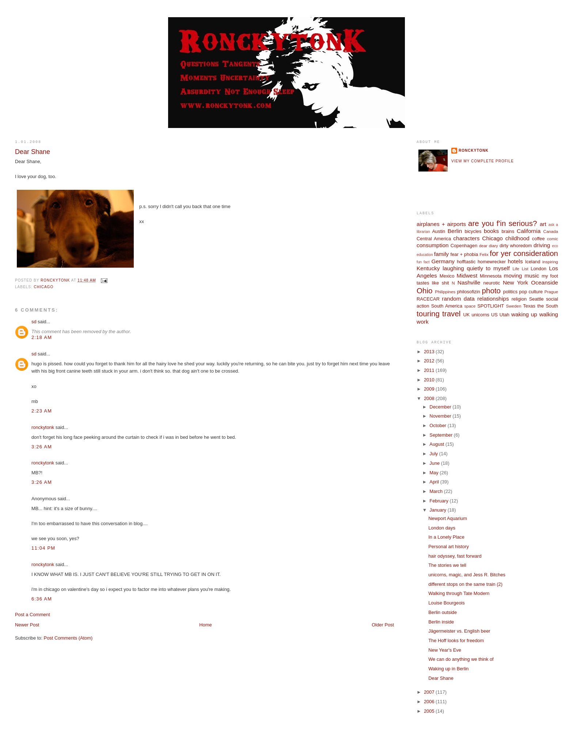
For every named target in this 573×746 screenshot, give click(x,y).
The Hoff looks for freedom (456, 640)
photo (491, 290)
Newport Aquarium (447, 518)
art (543, 224)
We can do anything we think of (460, 659)
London (538, 268)
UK (466, 314)
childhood (517, 238)
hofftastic (466, 261)
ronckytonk (42, 427)
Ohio (424, 290)
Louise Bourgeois (446, 603)
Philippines (445, 292)
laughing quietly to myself (476, 268)
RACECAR (428, 299)
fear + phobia (464, 254)
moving (513, 275)
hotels (515, 261)
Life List (520, 269)
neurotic (491, 283)
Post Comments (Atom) (68, 638)
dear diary (488, 246)
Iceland (532, 261)
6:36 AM (41, 599)
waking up (524, 314)
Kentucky (428, 268)
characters (466, 238)
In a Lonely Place (446, 537)
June (435, 463)
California (528, 231)
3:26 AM (41, 446)
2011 (430, 370)
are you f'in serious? (502, 223)
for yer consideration (524, 253)
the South (547, 306)
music (531, 275)
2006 (430, 701)
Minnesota (490, 276)
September (441, 435)
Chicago (43, 287)
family (441, 254)
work (423, 322)
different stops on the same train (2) (465, 584)
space (469, 306)
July (434, 453)
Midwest (467, 275)
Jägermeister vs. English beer (459, 631)
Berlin (455, 231)
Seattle (536, 299)
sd (34, 321)
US (494, 314)
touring (428, 313)
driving (542, 245)
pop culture (531, 291)
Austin (438, 231)
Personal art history (448, 546)
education (425, 255)
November (440, 416)
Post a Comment (32, 614)
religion (519, 299)
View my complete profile (482, 161)
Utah (504, 314)
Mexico (447, 276)
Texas (529, 306)
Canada (550, 231)
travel (451, 313)
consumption (433, 245)
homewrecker (492, 261)
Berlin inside (441, 622)
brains (507, 231)
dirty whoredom (516, 245)
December (440, 407)
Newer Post (27, 625)
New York (515, 282)
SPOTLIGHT (490, 306)
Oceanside (544, 282)
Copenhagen (464, 245)
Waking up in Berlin (448, 668)
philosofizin (468, 291)
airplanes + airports (441, 224)
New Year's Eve (444, 650)
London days (441, 528)
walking (548, 314)
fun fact (423, 262)
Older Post (383, 625)
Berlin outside (442, 612)
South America (446, 306)
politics (510, 291)
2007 (430, 692)
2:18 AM (41, 337)
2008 (430, 398)
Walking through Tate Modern (458, 593)
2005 (430, 711)
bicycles (473, 231)
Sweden (513, 306)
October (438, 425)
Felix (483, 254)
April (434, 482)
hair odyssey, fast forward (455, 556)
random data (458, 298)
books (491, 231)
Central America (434, 238)
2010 (430, 380)
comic (552, 239)
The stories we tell (447, 565)
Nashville (469, 282)
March (436, 491)
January (438, 510)
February (439, 501)
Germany (442, 261)
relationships (493, 298)
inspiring (550, 262)
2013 (430, 351)
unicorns (480, 314)
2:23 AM (41, 411)
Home (205, 625)
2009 (430, 389)
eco (555, 246)
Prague (551, 292)
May (434, 472)
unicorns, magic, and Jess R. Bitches (466, 574)
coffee (538, 238)
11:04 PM (43, 548)
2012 (430, 360)
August (437, 444)
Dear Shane (441, 678)
